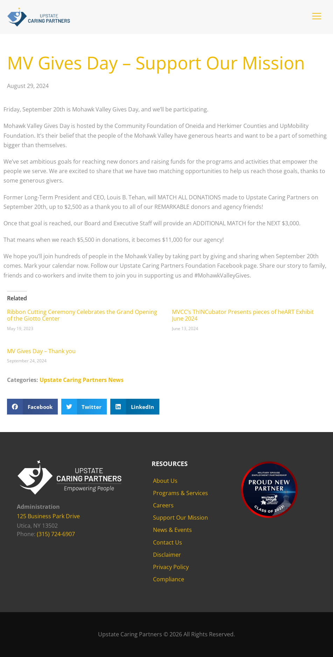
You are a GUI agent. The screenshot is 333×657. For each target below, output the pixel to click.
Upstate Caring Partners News (82, 380)
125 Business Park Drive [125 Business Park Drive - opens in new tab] (48, 516)
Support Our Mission (180, 517)
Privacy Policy (171, 567)
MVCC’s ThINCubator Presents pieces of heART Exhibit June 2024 (243, 315)
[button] (316, 16)
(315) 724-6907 (56, 534)
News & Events (172, 530)
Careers (163, 505)
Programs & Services (180, 493)
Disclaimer (167, 555)
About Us (165, 481)
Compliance (168, 579)
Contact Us (167, 542)
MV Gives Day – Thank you (41, 351)
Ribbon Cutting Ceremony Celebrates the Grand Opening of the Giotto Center (82, 315)
